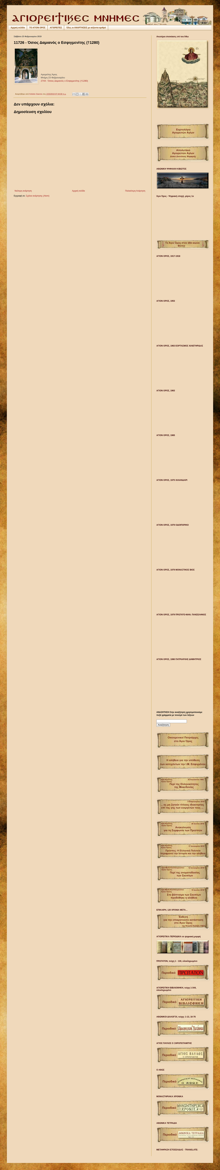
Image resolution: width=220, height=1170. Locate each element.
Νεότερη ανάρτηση (23, 191)
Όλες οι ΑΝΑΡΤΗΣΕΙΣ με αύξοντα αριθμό (86, 27)
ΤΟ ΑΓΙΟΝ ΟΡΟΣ (37, 27)
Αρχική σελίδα (18, 27)
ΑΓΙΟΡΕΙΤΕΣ (56, 27)
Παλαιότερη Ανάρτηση (135, 191)
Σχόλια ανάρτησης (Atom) (37, 196)
